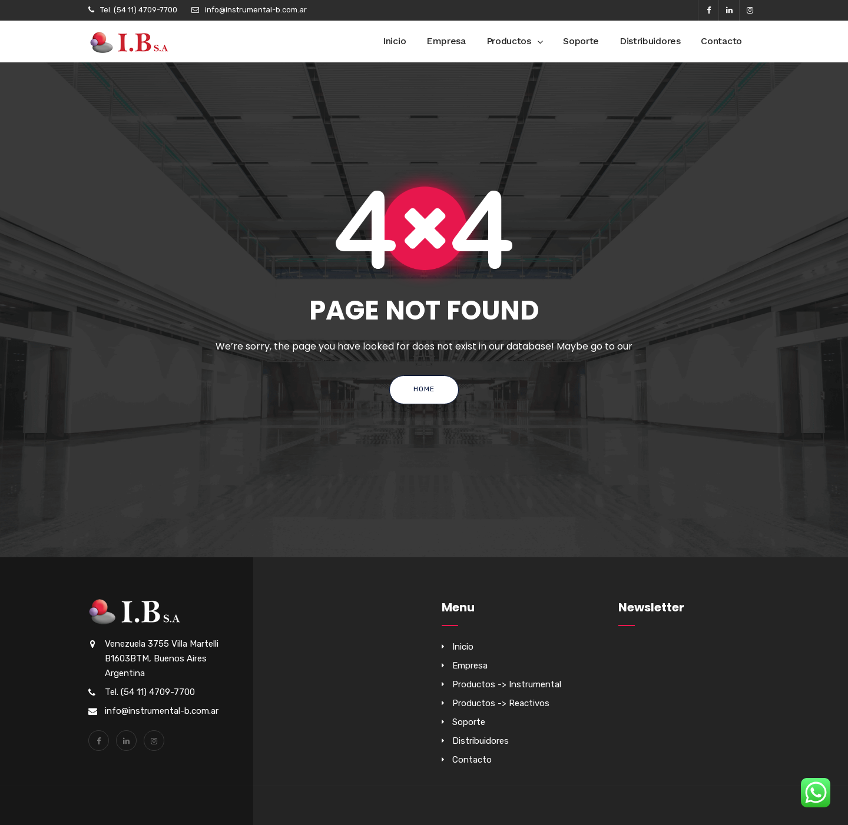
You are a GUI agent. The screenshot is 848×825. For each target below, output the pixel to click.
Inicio (394, 40)
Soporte (581, 40)
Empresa (446, 40)
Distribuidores (650, 40)
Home (424, 389)
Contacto (721, 40)
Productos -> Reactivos (500, 703)
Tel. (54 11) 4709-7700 (138, 9)
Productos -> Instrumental (506, 684)
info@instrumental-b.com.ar (256, 9)
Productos (508, 40)
